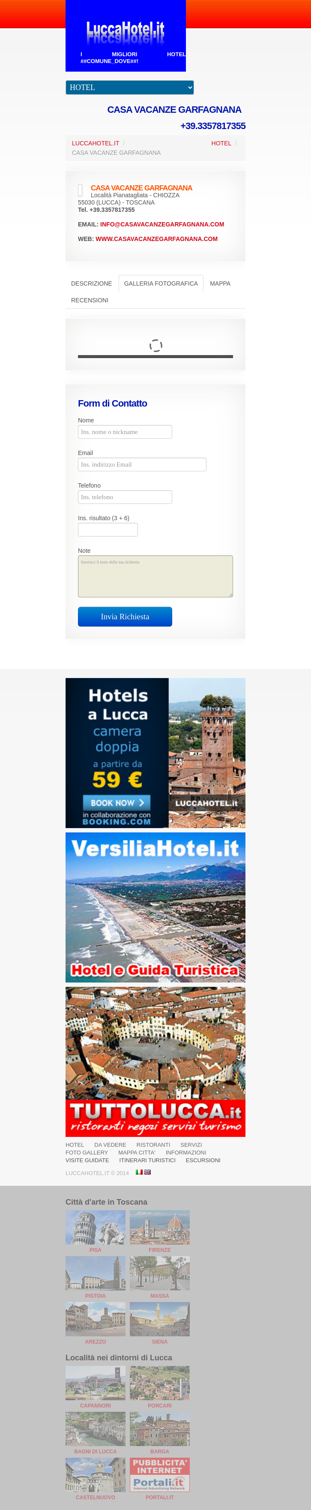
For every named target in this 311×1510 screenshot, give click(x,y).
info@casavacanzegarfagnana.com (162, 224)
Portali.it (160, 1498)
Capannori (95, 1406)
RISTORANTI (153, 1145)
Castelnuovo (95, 1498)
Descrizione (91, 283)
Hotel (222, 143)
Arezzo (95, 1342)
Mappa (220, 283)
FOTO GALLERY (87, 1152)
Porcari (159, 1406)
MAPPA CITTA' (137, 1152)
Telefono (89, 485)
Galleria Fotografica (161, 283)
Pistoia (95, 1296)
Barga (159, 1452)
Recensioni (89, 300)
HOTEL (75, 1145)
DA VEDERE (110, 1145)
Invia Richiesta (125, 616)
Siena (160, 1342)
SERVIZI (191, 1145)
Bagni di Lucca (95, 1452)
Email (85, 452)
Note (84, 550)
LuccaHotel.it (95, 143)
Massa (159, 1296)
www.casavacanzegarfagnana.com (157, 238)
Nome (86, 420)
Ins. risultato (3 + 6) (103, 518)
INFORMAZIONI (186, 1152)
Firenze (159, 1250)
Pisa (96, 1250)
